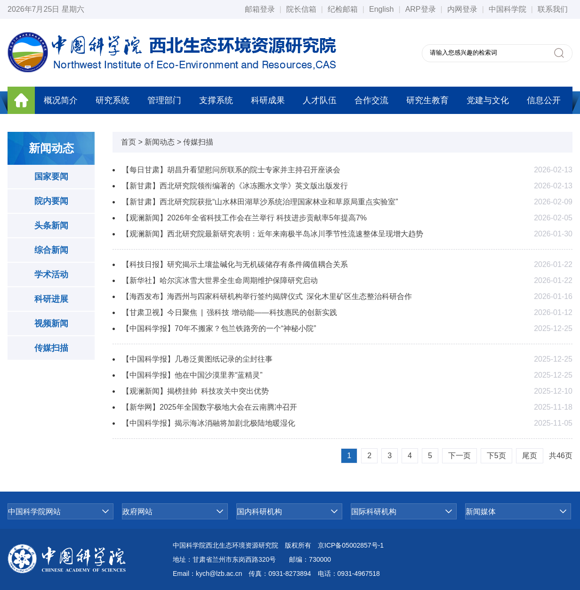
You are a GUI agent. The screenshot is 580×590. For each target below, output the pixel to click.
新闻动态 (160, 142)
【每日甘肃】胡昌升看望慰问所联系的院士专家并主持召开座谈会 (231, 170)
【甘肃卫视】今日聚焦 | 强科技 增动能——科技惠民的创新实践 (229, 312)
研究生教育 (427, 100)
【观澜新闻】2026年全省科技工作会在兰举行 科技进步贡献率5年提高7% (244, 218)
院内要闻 (51, 201)
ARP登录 (420, 9)
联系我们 (553, 9)
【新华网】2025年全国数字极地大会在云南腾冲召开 (209, 407)
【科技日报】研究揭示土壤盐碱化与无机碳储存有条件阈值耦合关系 (235, 264)
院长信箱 (301, 9)
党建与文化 (488, 100)
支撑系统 (216, 100)
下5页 (496, 456)
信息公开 (544, 100)
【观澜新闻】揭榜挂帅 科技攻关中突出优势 (195, 391)
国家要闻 (51, 176)
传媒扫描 (51, 348)
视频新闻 (51, 323)
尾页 (529, 456)
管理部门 (164, 100)
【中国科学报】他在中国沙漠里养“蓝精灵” (192, 375)
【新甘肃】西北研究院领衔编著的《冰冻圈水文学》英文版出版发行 (235, 186)
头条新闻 (51, 225)
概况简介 (61, 100)
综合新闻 (51, 250)
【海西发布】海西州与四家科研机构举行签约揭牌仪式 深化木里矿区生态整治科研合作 (267, 296)
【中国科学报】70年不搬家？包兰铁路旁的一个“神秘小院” (219, 328)
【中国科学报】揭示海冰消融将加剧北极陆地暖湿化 (208, 423)
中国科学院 (507, 9)
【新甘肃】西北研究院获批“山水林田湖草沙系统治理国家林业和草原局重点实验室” (260, 202)
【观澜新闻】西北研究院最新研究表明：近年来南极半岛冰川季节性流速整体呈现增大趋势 (272, 234)
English (381, 9)
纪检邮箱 (343, 9)
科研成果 (268, 100)
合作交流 (371, 100)
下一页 (459, 456)
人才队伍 (320, 100)
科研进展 (51, 299)
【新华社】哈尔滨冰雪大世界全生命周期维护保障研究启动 (220, 280)
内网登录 (462, 9)
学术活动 (51, 274)
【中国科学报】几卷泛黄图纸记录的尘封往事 (197, 359)
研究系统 (112, 100)
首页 (128, 142)
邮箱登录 (260, 9)
